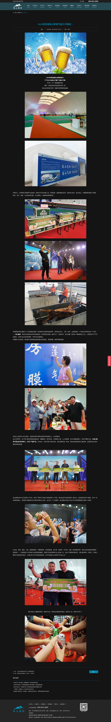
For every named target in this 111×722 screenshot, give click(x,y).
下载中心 (56, 704)
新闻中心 (20, 12)
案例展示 (43, 704)
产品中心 (31, 704)
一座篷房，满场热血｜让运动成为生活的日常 (24, 689)
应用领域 (50, 704)
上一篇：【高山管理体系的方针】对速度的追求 (23, 671)
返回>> (93, 671)
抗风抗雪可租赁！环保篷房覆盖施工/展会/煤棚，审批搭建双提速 (28, 684)
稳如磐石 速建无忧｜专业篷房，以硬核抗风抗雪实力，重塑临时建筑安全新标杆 (31, 691)
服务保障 (62, 704)
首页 (16, 12)
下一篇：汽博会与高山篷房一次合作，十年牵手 (23, 673)
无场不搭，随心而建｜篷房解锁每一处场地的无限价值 (26, 682)
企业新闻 (25, 12)
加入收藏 (82, 1)
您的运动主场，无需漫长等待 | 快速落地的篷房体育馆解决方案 (28, 686)
